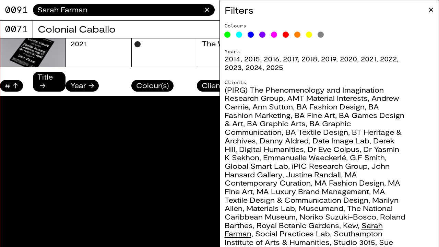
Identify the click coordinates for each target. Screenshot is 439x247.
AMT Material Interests (327, 98)
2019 (328, 58)
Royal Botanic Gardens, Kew (307, 225)
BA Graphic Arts (276, 123)
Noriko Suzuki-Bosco (337, 216)
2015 (252, 58)
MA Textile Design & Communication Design (305, 195)
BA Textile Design (316, 132)
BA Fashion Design (331, 106)
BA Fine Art (314, 115)
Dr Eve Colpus (333, 149)
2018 (309, 58)
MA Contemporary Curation (291, 178)
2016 (271, 58)
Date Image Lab (340, 140)
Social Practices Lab (292, 233)
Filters (239, 9)
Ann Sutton (272, 106)
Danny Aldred (284, 140)
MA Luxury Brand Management (313, 191)
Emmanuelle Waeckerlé (304, 157)
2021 (368, 58)
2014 (232, 58)
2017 (290, 58)
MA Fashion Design (349, 182)
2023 (233, 67)
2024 (254, 67)
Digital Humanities (271, 149)
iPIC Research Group (330, 166)
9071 (16, 10)
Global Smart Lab (256, 166)
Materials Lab (270, 208)
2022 (388, 58)
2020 (348, 58)
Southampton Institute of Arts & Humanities (303, 237)
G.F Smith (367, 157)
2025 (274, 67)
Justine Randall (313, 174)
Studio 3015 (354, 242)
